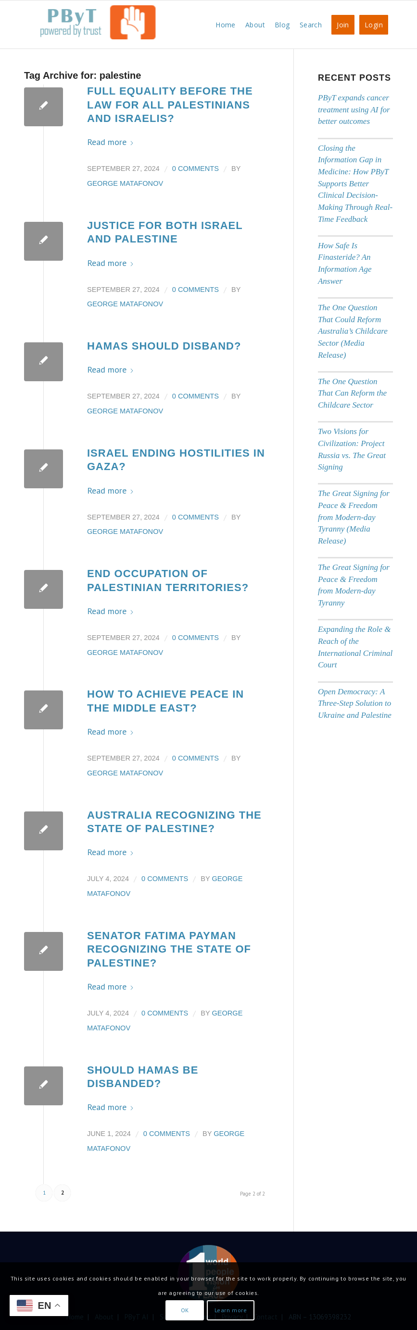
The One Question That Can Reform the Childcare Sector (352, 393)
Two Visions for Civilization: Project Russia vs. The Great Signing (352, 449)
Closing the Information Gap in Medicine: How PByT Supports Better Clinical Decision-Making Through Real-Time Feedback (355, 184)
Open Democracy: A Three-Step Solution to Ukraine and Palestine (355, 703)
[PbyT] (96, 29)
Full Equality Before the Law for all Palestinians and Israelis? (170, 104)
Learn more (231, 1310)
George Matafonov (125, 183)
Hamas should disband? (164, 346)
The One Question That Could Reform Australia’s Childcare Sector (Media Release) (353, 331)
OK (185, 1310)
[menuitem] (225, 24)
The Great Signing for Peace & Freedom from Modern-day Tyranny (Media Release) (354, 517)
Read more (110, 141)
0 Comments (195, 168)
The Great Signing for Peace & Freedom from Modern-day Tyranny (354, 585)
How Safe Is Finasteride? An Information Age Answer (345, 263)
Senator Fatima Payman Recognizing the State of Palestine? (169, 949)
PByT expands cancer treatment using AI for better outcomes (354, 109)
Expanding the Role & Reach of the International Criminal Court (355, 647)
